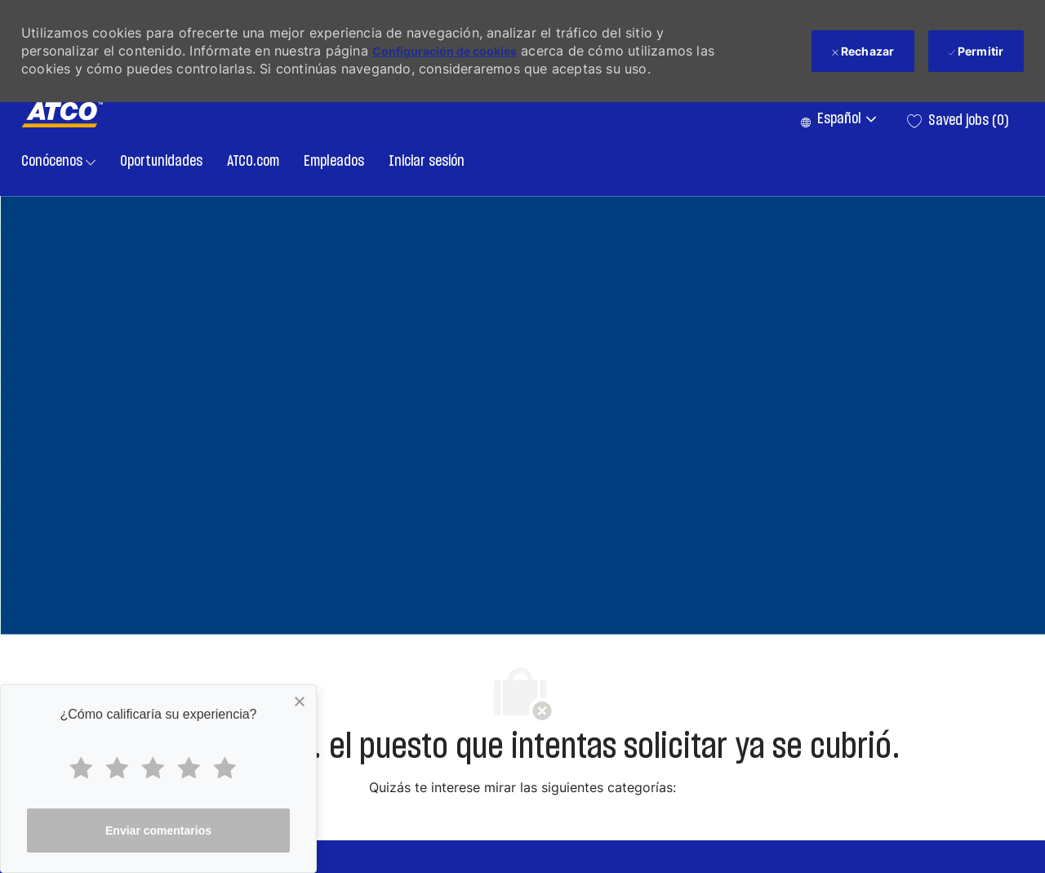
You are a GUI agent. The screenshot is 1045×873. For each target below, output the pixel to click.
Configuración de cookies (444, 51)
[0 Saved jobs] (958, 120)
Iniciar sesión (427, 161)
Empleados (334, 161)
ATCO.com (253, 161)
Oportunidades (161, 161)
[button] (838, 120)
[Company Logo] (62, 114)
